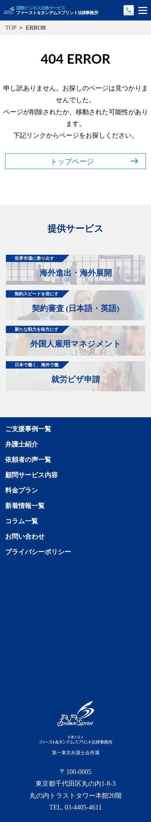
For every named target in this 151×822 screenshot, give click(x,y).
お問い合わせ (25, 536)
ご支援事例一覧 (28, 429)
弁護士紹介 (21, 444)
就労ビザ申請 (53, 372)
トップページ (94, 161)
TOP (10, 27)
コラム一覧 (21, 521)
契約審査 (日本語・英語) (62, 301)
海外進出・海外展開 (59, 266)
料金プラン (21, 490)
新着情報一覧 (25, 505)
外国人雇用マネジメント (63, 337)
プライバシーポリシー (38, 552)
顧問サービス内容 (31, 475)
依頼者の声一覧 (28, 459)
